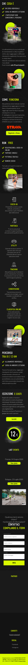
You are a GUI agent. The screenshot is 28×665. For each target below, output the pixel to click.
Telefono (5, 540)
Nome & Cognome (7, 533)
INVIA (14, 562)
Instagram (15, 647)
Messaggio (6, 552)
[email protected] (14, 634)
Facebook (15, 644)
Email (5, 546)
